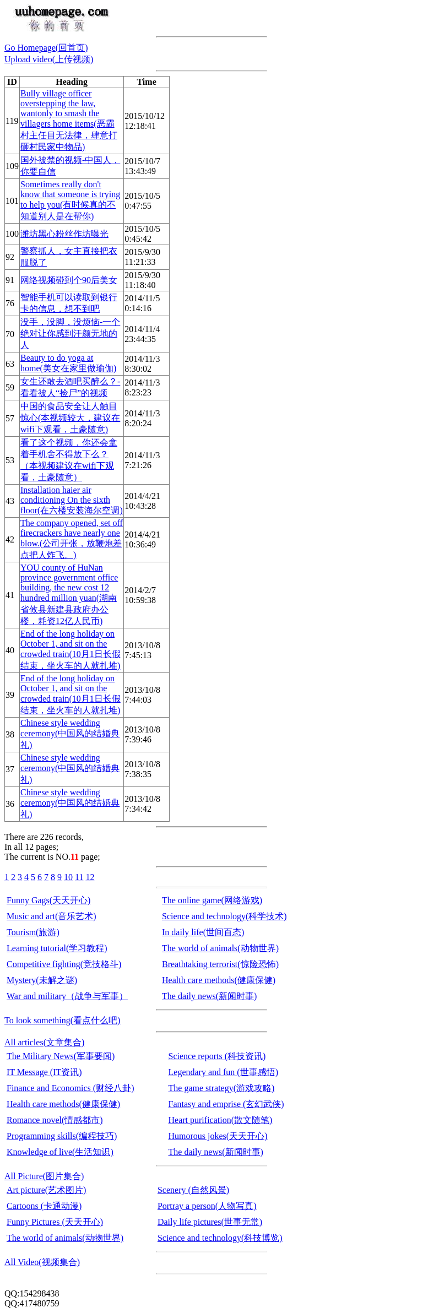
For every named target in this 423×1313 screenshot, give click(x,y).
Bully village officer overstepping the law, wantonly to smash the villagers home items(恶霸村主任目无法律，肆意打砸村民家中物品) (68, 120)
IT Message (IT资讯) (44, 1072)
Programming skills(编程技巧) (62, 1136)
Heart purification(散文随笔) (221, 1120)
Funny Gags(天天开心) (48, 900)
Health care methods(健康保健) (218, 980)
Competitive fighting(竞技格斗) (64, 964)
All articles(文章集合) (44, 1042)
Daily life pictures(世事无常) (210, 1222)
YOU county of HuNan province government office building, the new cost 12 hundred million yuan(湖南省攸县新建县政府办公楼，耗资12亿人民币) (69, 594)
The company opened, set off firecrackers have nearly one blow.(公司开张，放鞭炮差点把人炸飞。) (71, 539)
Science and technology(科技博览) (220, 1238)
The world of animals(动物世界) (220, 948)
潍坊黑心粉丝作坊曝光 (64, 233)
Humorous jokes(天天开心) (218, 1136)
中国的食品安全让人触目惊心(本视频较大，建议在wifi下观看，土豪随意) (70, 418)
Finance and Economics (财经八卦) (70, 1088)
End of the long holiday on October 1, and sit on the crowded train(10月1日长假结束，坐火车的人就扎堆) (70, 649)
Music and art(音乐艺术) (51, 916)
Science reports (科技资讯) (217, 1056)
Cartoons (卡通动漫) (44, 1206)
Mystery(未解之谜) (42, 980)
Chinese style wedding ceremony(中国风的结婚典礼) (70, 734)
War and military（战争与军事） (67, 996)
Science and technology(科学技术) (224, 916)
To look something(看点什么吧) (62, 1020)
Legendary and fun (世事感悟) (224, 1072)
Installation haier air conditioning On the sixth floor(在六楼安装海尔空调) (71, 500)
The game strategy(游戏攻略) (222, 1088)
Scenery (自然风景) (193, 1190)
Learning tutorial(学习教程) (57, 948)
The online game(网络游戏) (212, 900)
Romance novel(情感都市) (55, 1120)
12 (89, 877)
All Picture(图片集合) (44, 1176)
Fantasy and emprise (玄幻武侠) (226, 1104)
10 (68, 877)
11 (79, 877)
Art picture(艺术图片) (46, 1190)
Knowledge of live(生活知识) (60, 1152)
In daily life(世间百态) (203, 932)
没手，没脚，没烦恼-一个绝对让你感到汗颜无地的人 (70, 333)
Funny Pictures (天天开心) (55, 1222)
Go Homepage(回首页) (46, 47)
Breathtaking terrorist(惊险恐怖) (220, 964)
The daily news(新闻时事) (209, 996)
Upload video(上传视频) (48, 59)
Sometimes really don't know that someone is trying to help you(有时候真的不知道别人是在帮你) (70, 200)
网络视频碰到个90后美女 (68, 280)
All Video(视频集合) (42, 1262)
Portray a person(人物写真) (207, 1206)
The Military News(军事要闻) (61, 1056)
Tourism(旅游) (33, 932)
